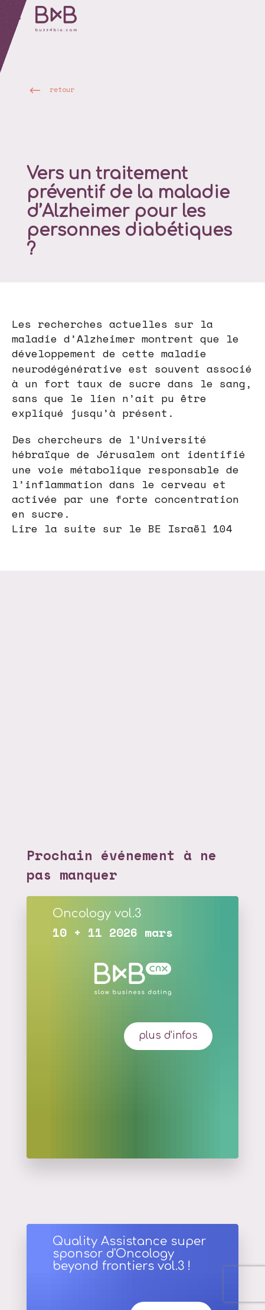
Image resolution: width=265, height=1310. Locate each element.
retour (62, 89)
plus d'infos (168, 1035)
